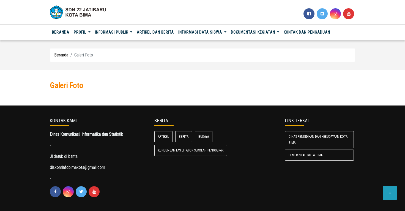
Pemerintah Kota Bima (305, 155)
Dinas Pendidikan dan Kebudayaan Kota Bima (318, 140)
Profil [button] (80, 32)
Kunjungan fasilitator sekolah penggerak (190, 150)
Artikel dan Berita (155, 32)
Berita (183, 137)
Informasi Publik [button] (112, 32)
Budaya (203, 137)
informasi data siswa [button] (200, 32)
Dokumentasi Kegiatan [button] (253, 32)
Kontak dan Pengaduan (307, 32)
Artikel (163, 137)
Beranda (62, 31)
